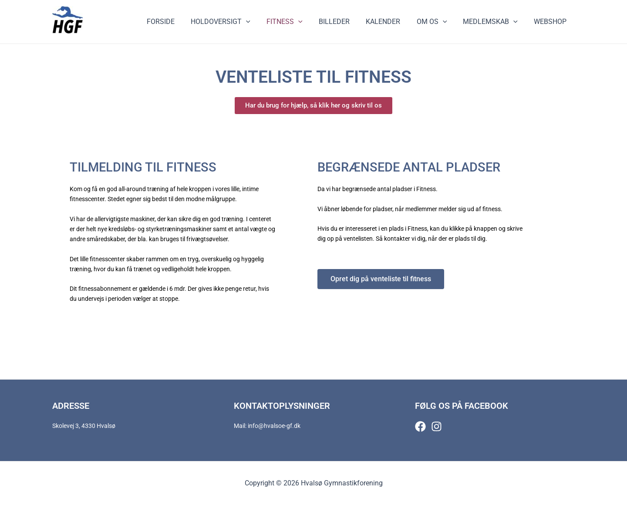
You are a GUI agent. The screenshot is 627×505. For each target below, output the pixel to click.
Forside (178, 21)
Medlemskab (493, 21)
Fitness (297, 21)
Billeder (344, 21)
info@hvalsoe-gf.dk (274, 425)
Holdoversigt (236, 21)
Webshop (551, 21)
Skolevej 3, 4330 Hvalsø (83, 425)
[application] (261, 21)
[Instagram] (436, 426)
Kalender (391, 21)
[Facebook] (420, 426)
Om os (437, 21)
